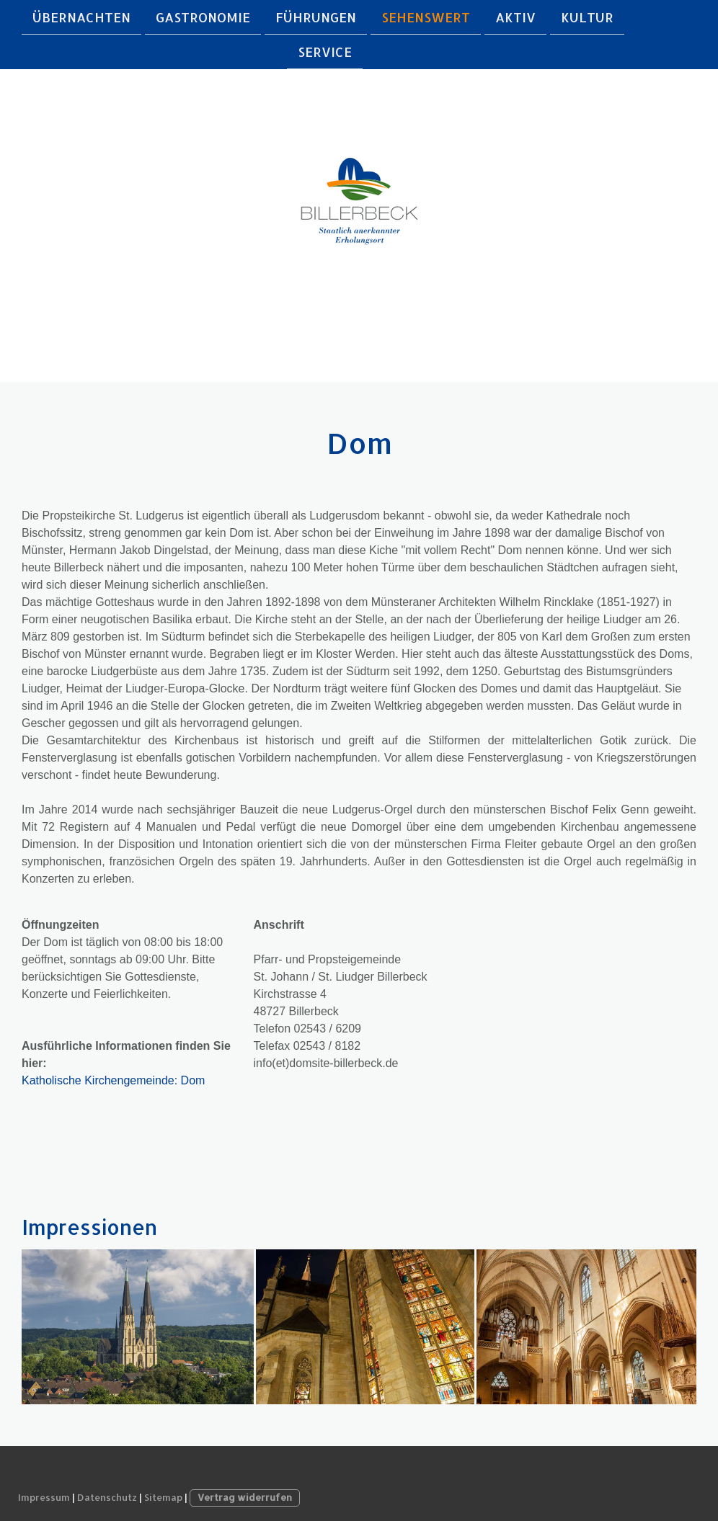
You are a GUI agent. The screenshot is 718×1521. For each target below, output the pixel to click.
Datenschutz (107, 1497)
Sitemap (163, 1497)
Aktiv (515, 17)
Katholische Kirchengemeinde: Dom (113, 1080)
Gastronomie (203, 17)
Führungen (315, 17)
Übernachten (81, 17)
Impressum (44, 1497)
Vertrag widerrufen (245, 1497)
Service (325, 53)
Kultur (587, 17)
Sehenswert (425, 17)
